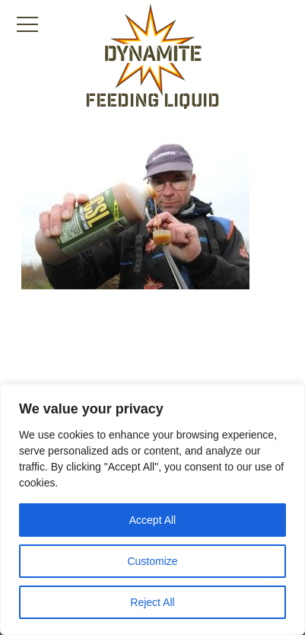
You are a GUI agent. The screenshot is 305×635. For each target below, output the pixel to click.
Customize (152, 561)
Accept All (152, 520)
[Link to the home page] (153, 50)
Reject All (152, 602)
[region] (152, 509)
